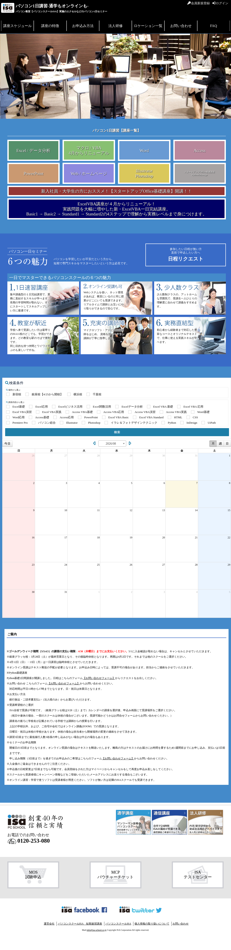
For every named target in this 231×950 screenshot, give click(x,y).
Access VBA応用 (113, 412)
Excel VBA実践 (51, 412)
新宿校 (17, 394)
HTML (178, 417)
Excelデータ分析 (132, 406)
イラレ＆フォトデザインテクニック (134, 422)
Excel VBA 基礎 (163, 406)
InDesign (192, 422)
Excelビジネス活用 (70, 406)
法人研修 (115, 26)
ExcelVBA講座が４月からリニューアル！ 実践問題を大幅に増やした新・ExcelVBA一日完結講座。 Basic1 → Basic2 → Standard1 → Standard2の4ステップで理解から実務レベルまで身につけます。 (116, 209)
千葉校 (97, 394)
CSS (195, 417)
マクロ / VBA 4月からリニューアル (89, 150)
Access (200, 150)
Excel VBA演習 (22, 412)
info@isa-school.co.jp (96, 930)
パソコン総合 (47, 422)
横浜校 (78, 394)
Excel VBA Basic (118, 417)
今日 (7, 444)
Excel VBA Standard (151, 417)
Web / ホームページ (89, 173)
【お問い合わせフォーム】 (99, 678)
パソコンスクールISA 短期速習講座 (80, 923)
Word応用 (19, 417)
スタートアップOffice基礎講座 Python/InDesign (199, 173)
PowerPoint (34, 173)
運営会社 (49, 923)
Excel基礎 (19, 406)
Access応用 (67, 417)
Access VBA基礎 (82, 412)
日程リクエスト (186, 254)
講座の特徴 (50, 26)
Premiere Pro (20, 422)
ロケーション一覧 (148, 26)
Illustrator (72, 422)
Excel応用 (41, 406)
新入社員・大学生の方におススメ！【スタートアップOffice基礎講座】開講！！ (116, 191)
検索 (117, 432)
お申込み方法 (83, 26)
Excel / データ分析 (33, 150)
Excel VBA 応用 (193, 406)
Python (172, 422)
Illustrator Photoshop (144, 173)
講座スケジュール (17, 26)
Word (144, 150)
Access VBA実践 (176, 412)
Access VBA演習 (144, 412)
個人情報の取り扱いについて (151, 923)
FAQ (213, 26)
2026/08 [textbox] (111, 443)
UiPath (212, 422)
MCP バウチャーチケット (115, 874)
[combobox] (112, 443)
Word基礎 (203, 412)
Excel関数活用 (102, 406)
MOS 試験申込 (33, 874)
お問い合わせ (181, 26)
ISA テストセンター (198, 874)
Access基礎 (42, 417)
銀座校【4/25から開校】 (47, 394)
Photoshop (94, 422)
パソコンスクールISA (118, 923)
